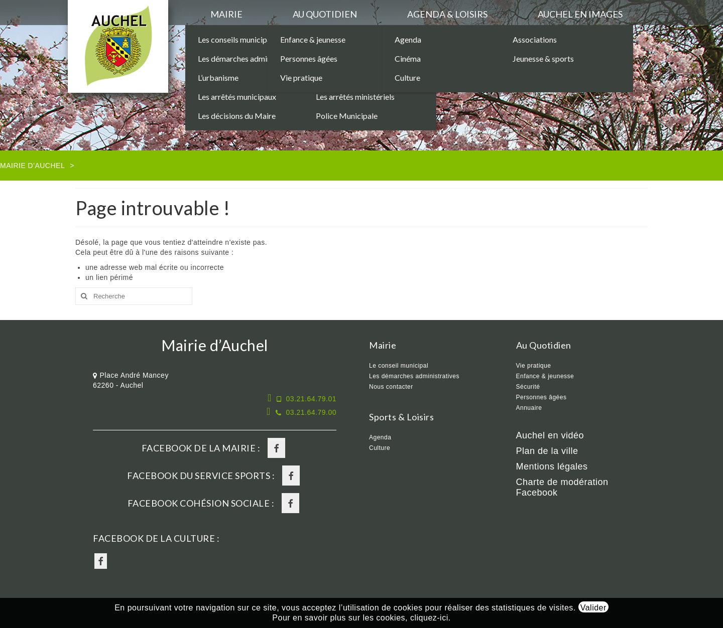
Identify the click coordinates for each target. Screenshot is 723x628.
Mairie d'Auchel (32, 166)
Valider (593, 607)
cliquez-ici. (430, 617)
